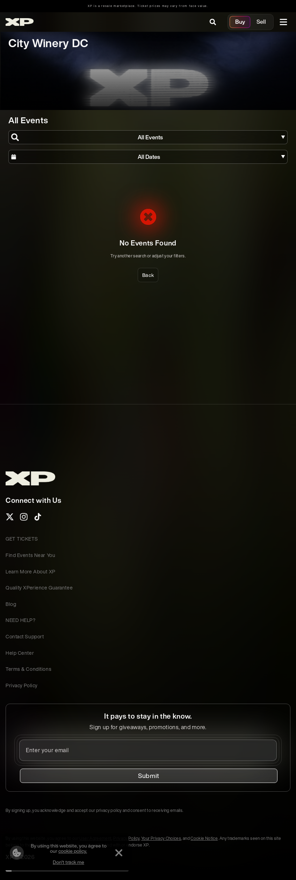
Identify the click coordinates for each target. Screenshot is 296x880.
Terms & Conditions (28, 669)
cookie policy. (72, 851)
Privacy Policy (22, 685)
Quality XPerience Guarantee (39, 587)
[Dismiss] (118, 852)
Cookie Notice (204, 838)
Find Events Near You (30, 555)
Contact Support (25, 636)
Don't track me (68, 862)
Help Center (20, 653)
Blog (11, 604)
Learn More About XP (31, 571)
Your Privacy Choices (161, 838)
